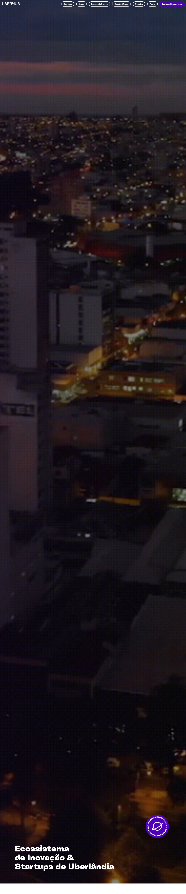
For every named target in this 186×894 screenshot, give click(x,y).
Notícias (139, 4)
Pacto (152, 4)
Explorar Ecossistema (172, 4)
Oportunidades (121, 4)
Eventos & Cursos (99, 4)
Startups (67, 4)
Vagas (81, 4)
